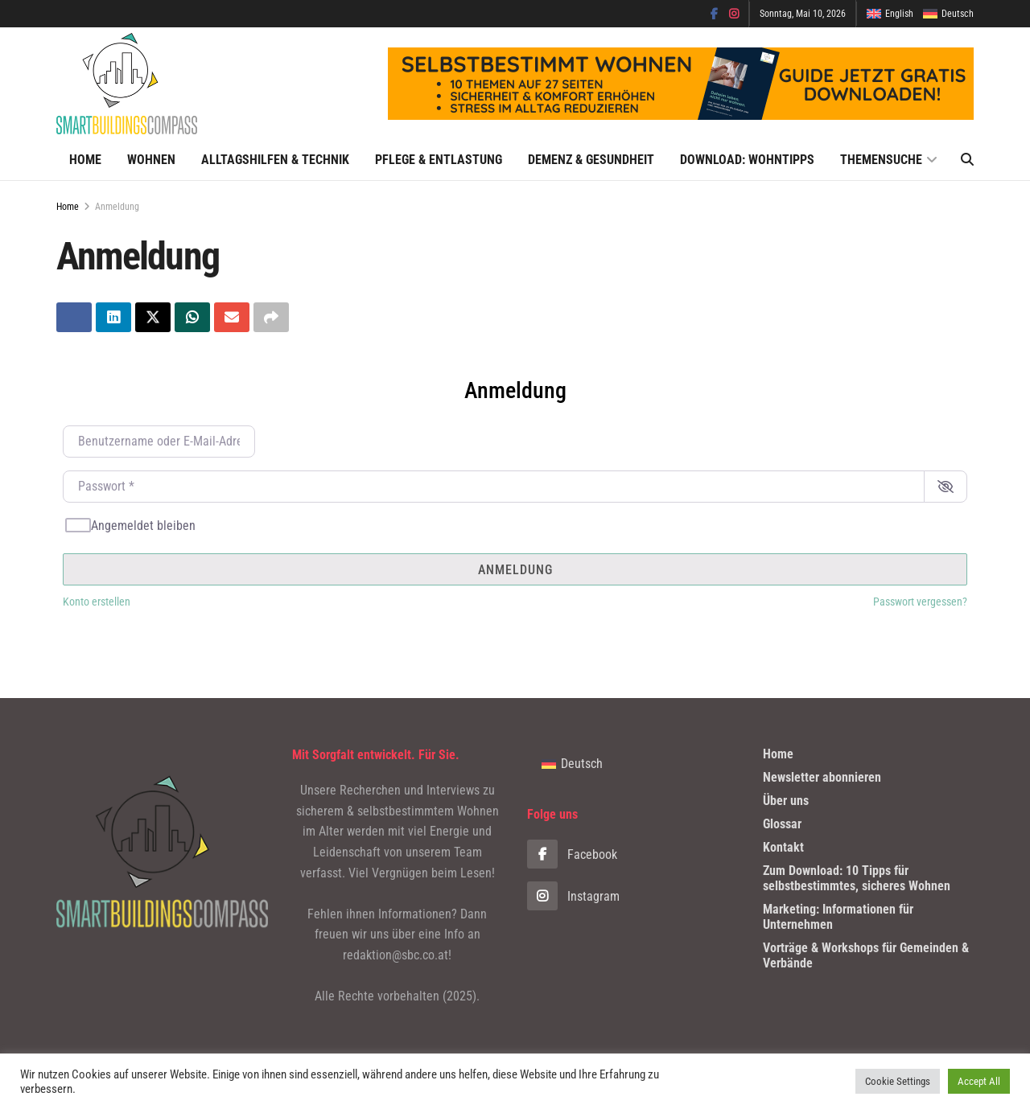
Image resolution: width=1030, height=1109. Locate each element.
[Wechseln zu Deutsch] (572, 764)
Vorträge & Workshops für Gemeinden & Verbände (866, 955)
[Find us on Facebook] (633, 854)
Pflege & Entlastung (438, 159)
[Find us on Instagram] (633, 896)
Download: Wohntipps (747, 159)
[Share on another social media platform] (271, 317)
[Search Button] (967, 160)
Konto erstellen (96, 602)
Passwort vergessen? (920, 602)
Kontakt (783, 847)
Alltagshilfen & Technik (275, 159)
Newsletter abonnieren (822, 777)
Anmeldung (117, 206)
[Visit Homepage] (126, 83)
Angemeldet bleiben (143, 525)
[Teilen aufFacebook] (74, 317)
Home (85, 159)
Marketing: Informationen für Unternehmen (838, 917)
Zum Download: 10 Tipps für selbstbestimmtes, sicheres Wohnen (856, 878)
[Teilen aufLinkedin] (113, 317)
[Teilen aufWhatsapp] (192, 317)
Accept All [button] (979, 1081)
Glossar (782, 824)
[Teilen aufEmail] (231, 317)
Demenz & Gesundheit (591, 159)
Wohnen (151, 159)
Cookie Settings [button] (897, 1081)
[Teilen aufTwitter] (153, 317)
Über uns (786, 800)
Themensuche (881, 159)
